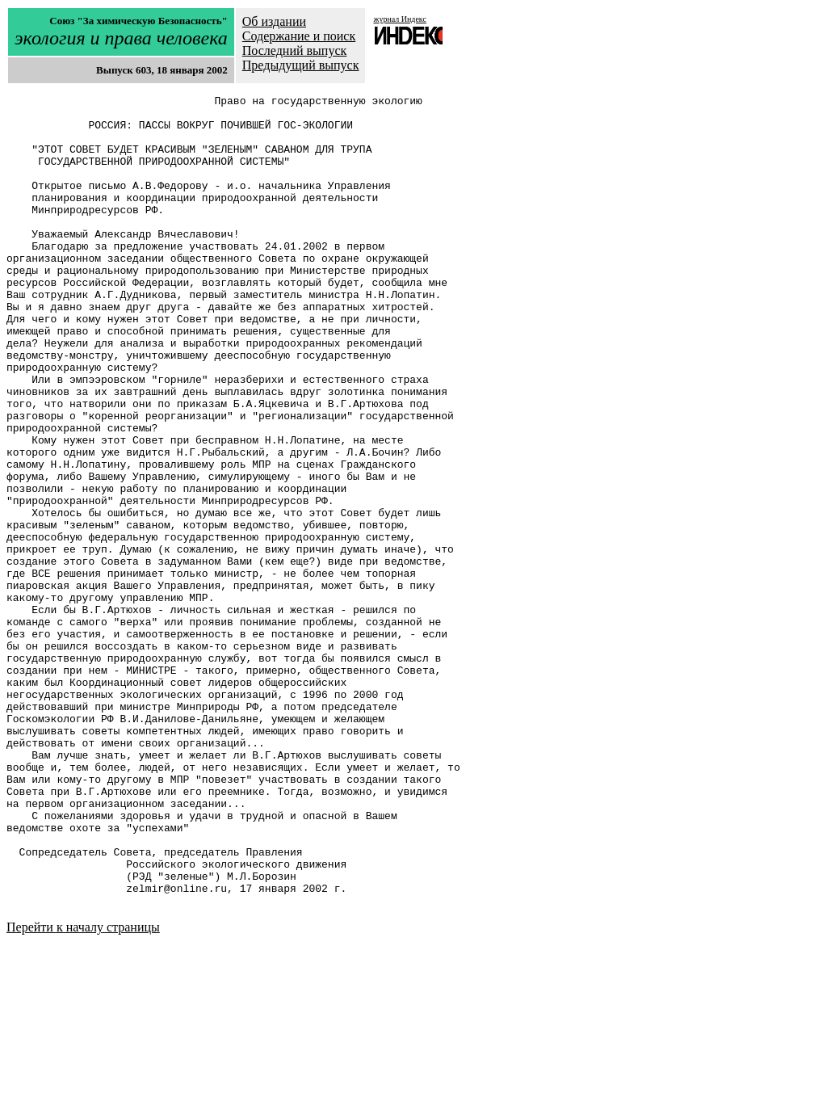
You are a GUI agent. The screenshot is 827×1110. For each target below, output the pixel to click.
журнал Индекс (399, 19)
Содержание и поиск (298, 36)
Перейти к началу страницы (83, 1089)
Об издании (274, 21)
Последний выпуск (294, 50)
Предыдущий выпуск (300, 65)
